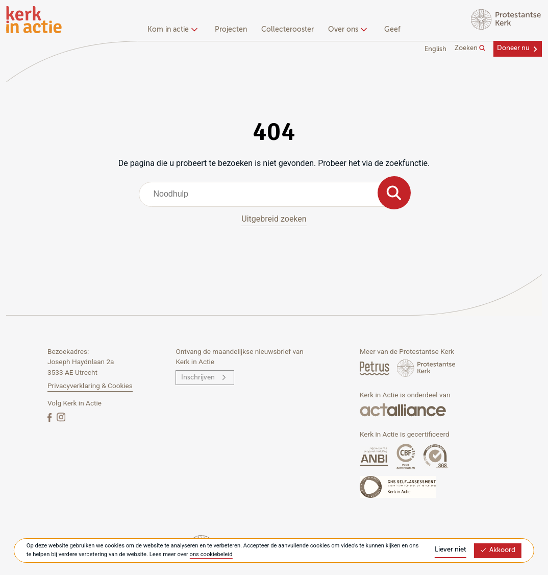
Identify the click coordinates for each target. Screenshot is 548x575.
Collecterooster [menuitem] (287, 29)
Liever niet (450, 549)
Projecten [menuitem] (231, 29)
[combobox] (274, 194)
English (435, 49)
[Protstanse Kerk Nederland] (426, 368)
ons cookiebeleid (211, 554)
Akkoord (497, 550)
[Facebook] (50, 417)
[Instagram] (61, 417)
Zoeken (470, 48)
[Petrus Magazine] (375, 368)
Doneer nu (513, 48)
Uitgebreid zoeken (273, 219)
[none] (174, 30)
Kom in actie (171, 30)
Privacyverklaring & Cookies (90, 385)
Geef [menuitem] (392, 29)
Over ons (346, 30)
